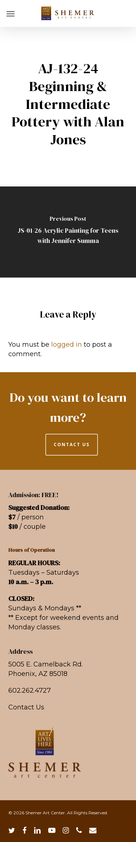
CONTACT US (72, 444)
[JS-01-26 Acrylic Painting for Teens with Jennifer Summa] (68, 232)
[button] (11, 13)
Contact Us (26, 707)
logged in (66, 345)
